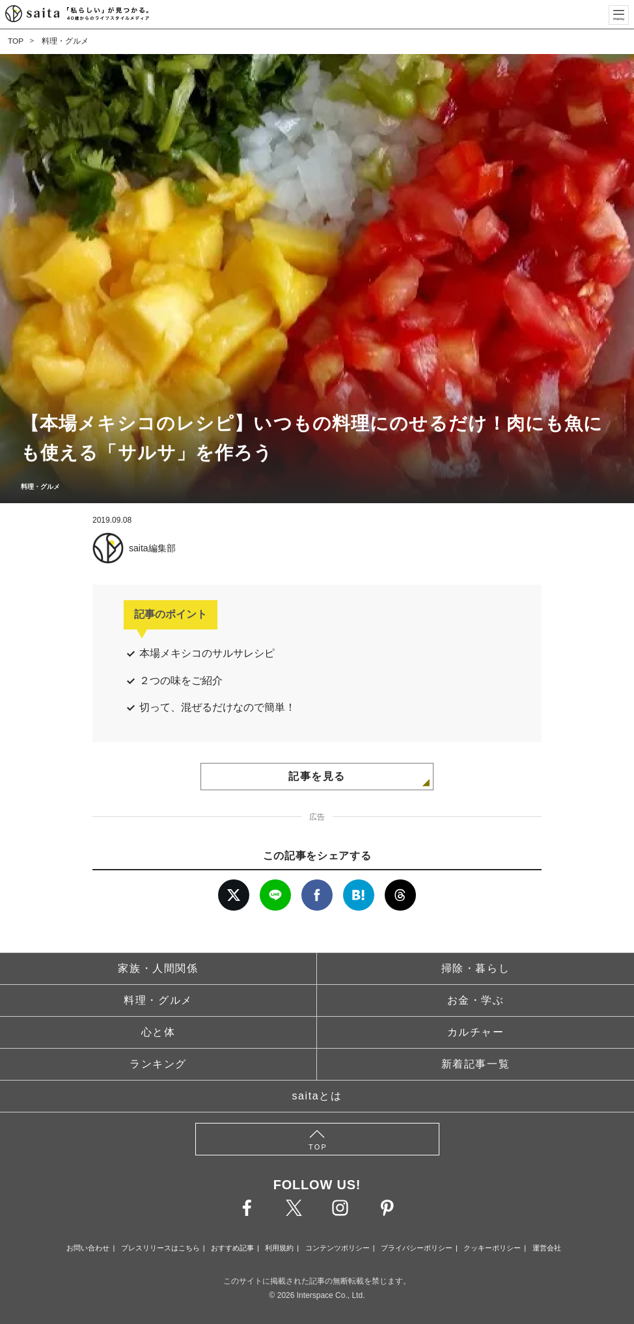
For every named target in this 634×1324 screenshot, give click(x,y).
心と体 (158, 1032)
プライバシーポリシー (416, 1248)
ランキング (158, 1063)
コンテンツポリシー (337, 1248)
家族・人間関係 (158, 968)
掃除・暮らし (475, 968)
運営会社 (546, 1248)
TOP (15, 41)
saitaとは (317, 1095)
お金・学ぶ (475, 1000)
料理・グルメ (65, 41)
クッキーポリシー (492, 1248)
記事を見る (317, 776)
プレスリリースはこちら (160, 1248)
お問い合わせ (87, 1248)
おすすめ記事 (232, 1248)
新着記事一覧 (475, 1063)
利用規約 (279, 1248)
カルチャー (475, 1032)
